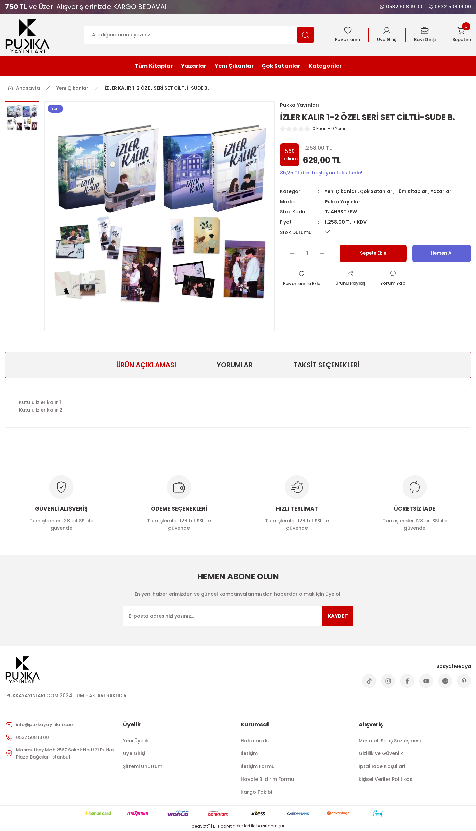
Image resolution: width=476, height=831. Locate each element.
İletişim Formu (258, 766)
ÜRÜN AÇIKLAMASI (146, 365)
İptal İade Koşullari (382, 766)
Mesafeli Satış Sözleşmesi (390, 740)
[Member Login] (384, 34)
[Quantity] (307, 254)
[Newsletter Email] (238, 616)
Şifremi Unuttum (142, 766)
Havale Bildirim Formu (267, 779)
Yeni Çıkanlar (341, 191)
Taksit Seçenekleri (326, 365)
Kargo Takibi (256, 792)
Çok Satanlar (376, 191)
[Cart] (461, 34)
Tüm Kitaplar (413, 191)
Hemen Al (441, 253)
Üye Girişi (134, 753)
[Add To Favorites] (305, 279)
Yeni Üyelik (135, 740)
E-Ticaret (222, 826)
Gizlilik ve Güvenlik (381, 753)
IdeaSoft (200, 826)
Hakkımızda (255, 740)
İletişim (249, 753)
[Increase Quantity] (322, 254)
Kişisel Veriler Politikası (386, 779)
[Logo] (27, 34)
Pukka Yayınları (343, 202)
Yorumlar (235, 365)
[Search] (199, 35)
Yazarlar (442, 191)
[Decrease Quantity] (292, 254)
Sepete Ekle (373, 253)
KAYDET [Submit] (336, 616)
